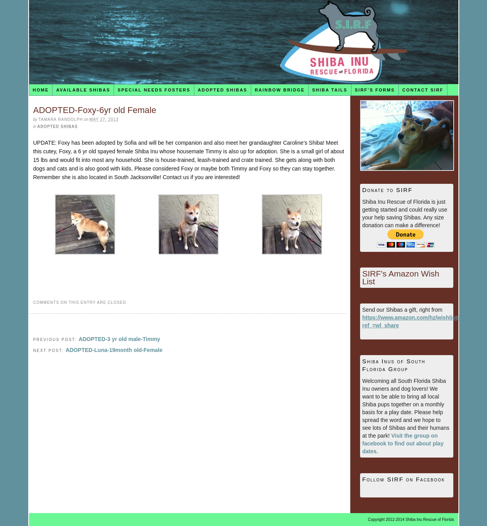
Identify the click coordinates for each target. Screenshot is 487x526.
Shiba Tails (330, 90)
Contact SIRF (423, 90)
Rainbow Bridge (280, 90)
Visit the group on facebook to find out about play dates (403, 443)
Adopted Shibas (222, 90)
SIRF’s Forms (375, 90)
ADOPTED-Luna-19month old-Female (113, 350)
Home (41, 90)
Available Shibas (83, 90)
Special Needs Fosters (154, 90)
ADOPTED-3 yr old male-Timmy (119, 339)
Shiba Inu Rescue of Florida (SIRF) (243, 42)
